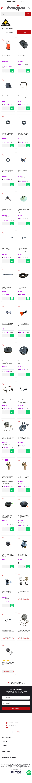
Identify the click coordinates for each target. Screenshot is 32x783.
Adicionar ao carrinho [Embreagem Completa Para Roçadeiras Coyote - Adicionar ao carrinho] (28, 451)
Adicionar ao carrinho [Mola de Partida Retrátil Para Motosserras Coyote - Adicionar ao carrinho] (28, 298)
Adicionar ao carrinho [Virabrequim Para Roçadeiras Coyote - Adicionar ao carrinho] (28, 184)
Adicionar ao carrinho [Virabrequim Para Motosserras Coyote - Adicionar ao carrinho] (12, 223)
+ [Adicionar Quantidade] (24, 71)
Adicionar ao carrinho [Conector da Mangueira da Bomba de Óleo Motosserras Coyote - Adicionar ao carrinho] (28, 261)
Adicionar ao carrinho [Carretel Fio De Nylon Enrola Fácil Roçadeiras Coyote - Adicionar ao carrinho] (28, 529)
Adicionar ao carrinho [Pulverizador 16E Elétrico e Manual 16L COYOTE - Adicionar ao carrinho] (12, 71)
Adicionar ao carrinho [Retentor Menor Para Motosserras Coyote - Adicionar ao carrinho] (12, 145)
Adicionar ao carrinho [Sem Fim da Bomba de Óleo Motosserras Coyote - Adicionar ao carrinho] (28, 223)
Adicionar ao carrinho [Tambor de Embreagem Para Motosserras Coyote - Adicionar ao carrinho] (12, 374)
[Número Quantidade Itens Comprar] (6, 70)
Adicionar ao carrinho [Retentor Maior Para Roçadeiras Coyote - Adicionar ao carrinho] (28, 145)
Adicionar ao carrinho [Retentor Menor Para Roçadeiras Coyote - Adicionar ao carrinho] (12, 184)
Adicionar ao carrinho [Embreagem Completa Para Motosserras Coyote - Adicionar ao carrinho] (28, 374)
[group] (16, 682)
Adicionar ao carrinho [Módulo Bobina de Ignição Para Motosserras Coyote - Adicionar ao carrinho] (28, 412)
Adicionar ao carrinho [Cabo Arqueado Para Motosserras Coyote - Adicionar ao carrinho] (28, 108)
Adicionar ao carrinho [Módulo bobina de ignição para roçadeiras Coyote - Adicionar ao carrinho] (12, 412)
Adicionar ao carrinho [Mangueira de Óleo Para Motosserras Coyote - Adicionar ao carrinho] (12, 298)
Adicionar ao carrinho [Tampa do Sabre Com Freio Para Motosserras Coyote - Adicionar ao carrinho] (28, 335)
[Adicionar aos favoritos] (3, 40)
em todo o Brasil (16, 1)
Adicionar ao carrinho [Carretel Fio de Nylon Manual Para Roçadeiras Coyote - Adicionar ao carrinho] (12, 529)
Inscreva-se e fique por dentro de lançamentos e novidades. (16, 691)
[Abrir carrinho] (29, 7)
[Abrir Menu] (2, 7)
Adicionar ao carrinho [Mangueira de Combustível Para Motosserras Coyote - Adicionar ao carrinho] (12, 261)
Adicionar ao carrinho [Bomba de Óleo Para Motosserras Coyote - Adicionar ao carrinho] (12, 335)
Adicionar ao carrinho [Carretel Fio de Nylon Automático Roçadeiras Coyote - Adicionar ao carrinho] (12, 566)
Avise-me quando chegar (23, 599)
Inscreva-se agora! (16, 689)
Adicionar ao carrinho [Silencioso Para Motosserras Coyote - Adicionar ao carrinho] (12, 108)
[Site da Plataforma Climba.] (16, 771)
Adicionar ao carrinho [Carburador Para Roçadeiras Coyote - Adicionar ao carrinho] (28, 566)
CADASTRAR (16, 708)
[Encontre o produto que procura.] (28, 14)
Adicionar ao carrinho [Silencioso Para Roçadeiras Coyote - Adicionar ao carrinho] (28, 71)
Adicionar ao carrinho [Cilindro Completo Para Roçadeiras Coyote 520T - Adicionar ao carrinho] (12, 451)
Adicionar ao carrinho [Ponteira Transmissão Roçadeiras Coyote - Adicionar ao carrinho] (12, 490)
